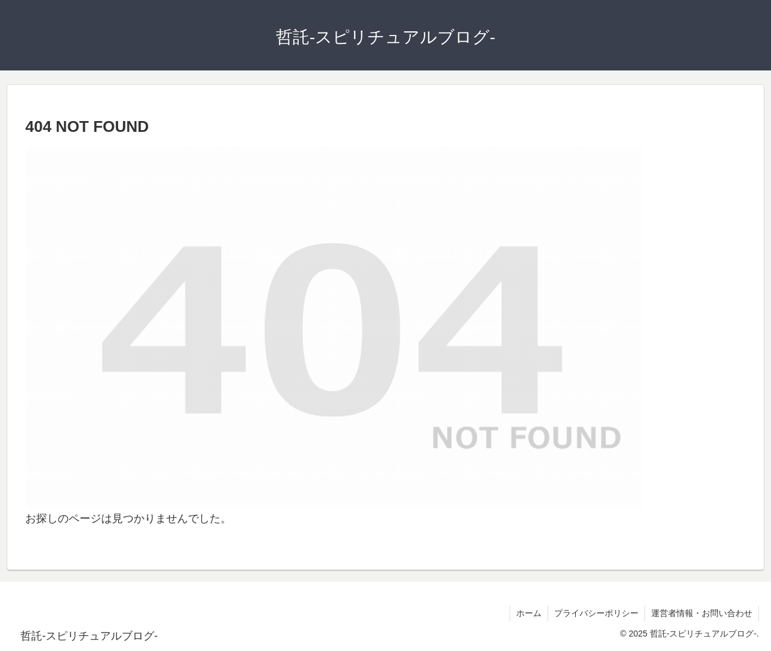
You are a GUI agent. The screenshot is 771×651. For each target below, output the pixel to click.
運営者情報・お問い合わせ (701, 613)
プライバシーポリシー (596, 613)
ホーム (529, 613)
